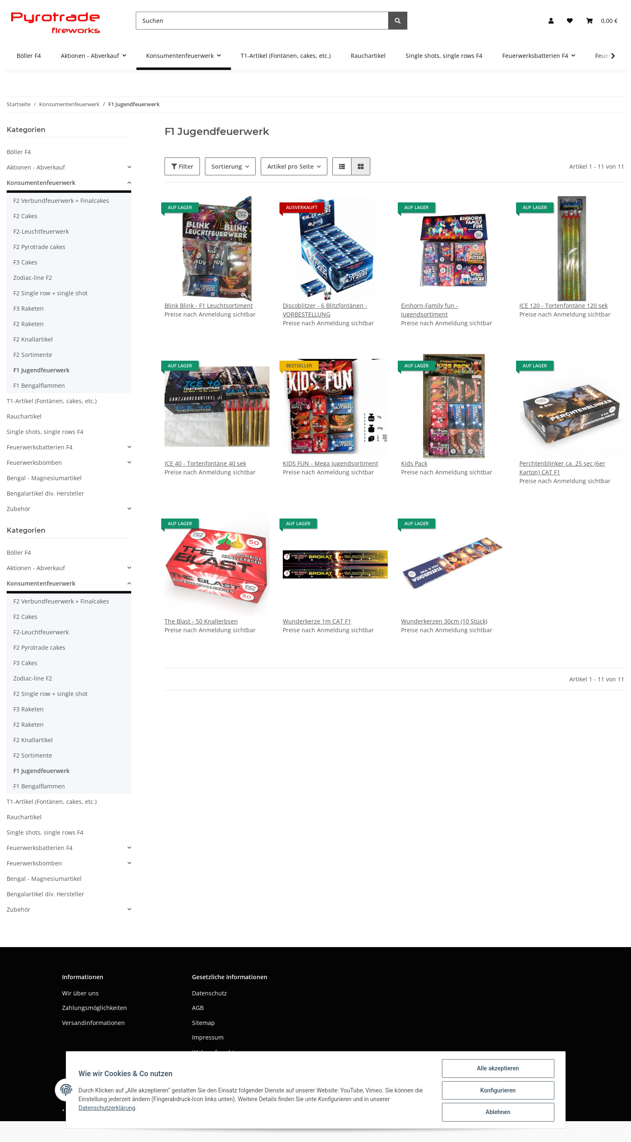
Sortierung (227, 166)
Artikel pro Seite (290, 166)
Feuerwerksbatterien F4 (39, 447)
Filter (182, 166)
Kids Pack (414, 463)
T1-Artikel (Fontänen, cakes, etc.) (52, 401)
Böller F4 (19, 152)
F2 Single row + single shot (50, 293)
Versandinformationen (93, 1023)
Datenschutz (209, 993)
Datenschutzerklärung (108, 1108)
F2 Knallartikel (33, 339)
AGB (198, 1008)
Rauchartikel (24, 416)
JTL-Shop (588, 1131)
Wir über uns (80, 993)
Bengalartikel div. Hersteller (45, 493)
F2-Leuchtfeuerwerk (41, 231)
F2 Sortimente (32, 355)
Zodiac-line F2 (32, 278)
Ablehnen (497, 1112)
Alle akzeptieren (497, 1069)
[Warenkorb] (601, 20)
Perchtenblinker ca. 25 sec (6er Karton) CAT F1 (562, 467)
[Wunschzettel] (569, 20)
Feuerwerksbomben (34, 462)
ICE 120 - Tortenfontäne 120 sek (563, 305)
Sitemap (203, 1023)
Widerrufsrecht (213, 1052)
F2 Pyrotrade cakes (39, 247)
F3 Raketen (28, 308)
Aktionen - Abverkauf (36, 167)
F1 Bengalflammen (39, 385)
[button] (551, 20)
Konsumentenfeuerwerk (41, 183)
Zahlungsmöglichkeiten (94, 1008)
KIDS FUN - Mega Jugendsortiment (330, 463)
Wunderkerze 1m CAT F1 (317, 621)
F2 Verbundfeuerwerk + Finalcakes (61, 200)
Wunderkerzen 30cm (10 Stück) (444, 621)
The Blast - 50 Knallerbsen (201, 621)
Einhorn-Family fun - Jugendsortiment (429, 310)
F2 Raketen (28, 324)
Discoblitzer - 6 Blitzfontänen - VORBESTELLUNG (325, 310)
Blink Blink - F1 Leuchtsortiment (209, 305)
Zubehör (18, 509)
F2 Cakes (25, 216)
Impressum (208, 1037)
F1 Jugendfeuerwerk (41, 370)
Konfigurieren (497, 1090)
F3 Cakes (25, 262)
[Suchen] (262, 21)
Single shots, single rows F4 (45, 432)
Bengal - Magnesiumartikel (44, 478)
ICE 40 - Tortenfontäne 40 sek (205, 463)
